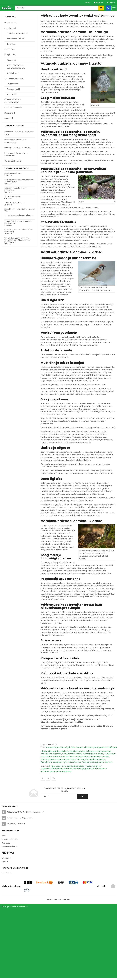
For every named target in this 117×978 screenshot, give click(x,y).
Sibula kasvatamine (12, 196)
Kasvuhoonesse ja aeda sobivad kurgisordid (18, 231)
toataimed (11, 94)
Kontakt (87, 3)
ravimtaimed (12, 84)
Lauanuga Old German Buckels (17, 148)
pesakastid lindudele (13, 108)
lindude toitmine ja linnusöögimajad (12, 101)
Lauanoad (8, 118)
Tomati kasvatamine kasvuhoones (18, 215)
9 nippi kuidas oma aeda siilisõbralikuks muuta (70, 766)
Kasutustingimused (9, 839)
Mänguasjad (65, 899)
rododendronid (13, 89)
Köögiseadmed (101, 747)
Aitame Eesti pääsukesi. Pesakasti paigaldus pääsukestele (78, 768)
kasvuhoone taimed (15, 39)
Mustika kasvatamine (13, 174)
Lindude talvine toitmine (73, 759)
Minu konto (6, 858)
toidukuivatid (12, 73)
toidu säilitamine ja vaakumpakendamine (16, 66)
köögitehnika (9, 55)
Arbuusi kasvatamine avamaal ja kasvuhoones (18, 223)
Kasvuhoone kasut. (9, 847)
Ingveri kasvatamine (72, 762)
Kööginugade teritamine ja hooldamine (16, 154)
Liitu (82, 796)
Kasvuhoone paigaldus (51, 762)
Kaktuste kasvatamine (51, 759)
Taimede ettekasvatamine (98, 751)
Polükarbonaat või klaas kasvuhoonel (92, 756)
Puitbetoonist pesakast (63, 756)
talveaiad (11, 44)
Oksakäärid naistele (12, 161)
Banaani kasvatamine (93, 754)
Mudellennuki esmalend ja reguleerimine (15, 141)
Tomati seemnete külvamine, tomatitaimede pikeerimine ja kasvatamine (17, 240)
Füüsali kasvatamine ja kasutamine (19, 209)
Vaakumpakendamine (72, 754)
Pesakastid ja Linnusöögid (58, 747)
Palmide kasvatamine (95, 759)
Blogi (4, 835)
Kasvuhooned (77, 747)
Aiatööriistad (9, 49)
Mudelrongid (9, 113)
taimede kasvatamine (13, 78)
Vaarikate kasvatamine (14, 203)
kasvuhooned (10, 28)
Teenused (6, 843)
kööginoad (11, 60)
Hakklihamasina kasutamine (72, 751)
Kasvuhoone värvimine (51, 754)
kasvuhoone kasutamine (17, 33)
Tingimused (6, 873)
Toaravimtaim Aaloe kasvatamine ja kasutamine (18, 181)
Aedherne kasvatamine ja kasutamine (15, 189)
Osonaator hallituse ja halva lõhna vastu (19, 133)
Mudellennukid (10, 23)
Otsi (101, 8)
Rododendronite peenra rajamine (97, 762)
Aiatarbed (88, 747)
